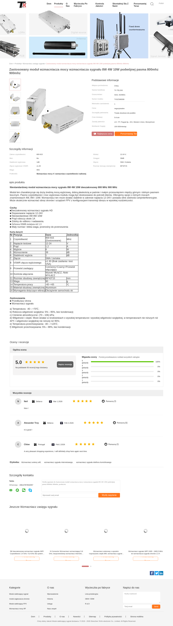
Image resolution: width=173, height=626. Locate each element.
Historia (50, 599)
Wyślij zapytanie (109, 495)
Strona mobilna (136, 616)
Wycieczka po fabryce (80, 5)
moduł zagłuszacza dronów (19, 599)
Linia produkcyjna (91, 594)
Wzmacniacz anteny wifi (31, 462)
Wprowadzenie (52, 594)
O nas (68, 5)
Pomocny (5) (122, 423)
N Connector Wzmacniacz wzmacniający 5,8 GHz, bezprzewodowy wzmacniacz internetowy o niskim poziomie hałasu (66, 552)
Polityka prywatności (113, 616)
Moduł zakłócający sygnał (18, 594)
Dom (49, 4)
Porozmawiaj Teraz (140, 5)
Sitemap (92, 616)
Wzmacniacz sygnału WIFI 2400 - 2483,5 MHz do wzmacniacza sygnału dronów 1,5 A (145, 552)
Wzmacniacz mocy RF (17, 609)
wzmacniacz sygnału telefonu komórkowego (93, 462)
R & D (87, 604)
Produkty (58, 4)
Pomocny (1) (111, 401)
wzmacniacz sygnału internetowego (58, 462)
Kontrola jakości (100, 5)
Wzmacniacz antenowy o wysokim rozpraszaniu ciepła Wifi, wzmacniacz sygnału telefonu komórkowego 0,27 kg (106, 552)
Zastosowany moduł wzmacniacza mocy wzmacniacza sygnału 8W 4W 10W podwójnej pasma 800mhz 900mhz (87, 64)
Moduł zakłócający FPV (18, 604)
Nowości (76, 616)
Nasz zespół (51, 609)
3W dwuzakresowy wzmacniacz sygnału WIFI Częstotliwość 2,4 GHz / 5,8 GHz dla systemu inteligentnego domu (27, 552)
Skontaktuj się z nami (120, 5)
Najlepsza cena (103, 134)
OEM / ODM (89, 599)
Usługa (49, 604)
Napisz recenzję (65, 364)
